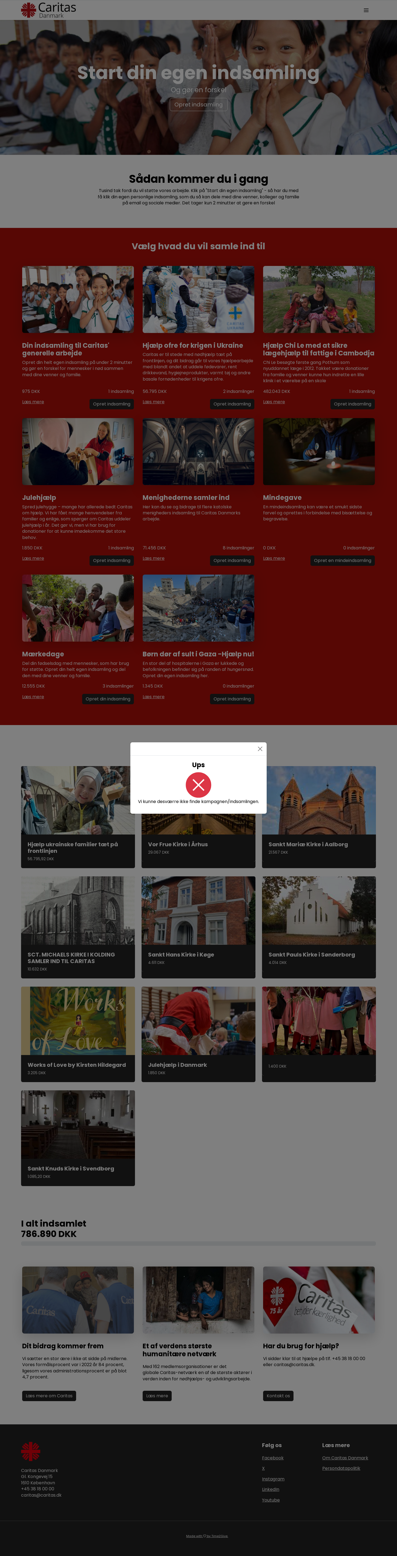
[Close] (260, 748)
